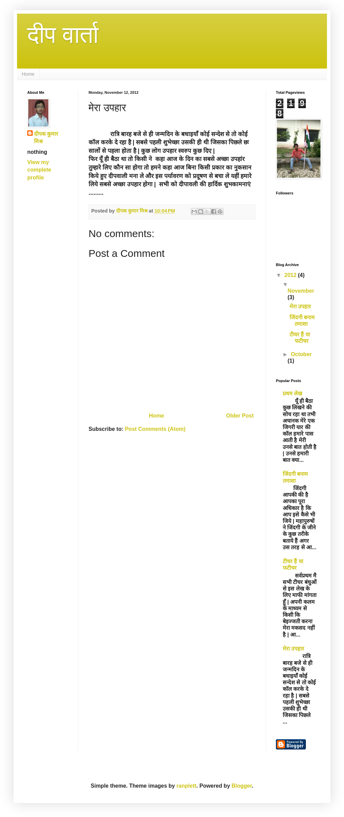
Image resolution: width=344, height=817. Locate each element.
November (300, 291)
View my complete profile (39, 169)
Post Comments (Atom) (155, 429)
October (301, 354)
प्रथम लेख (292, 393)
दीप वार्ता (62, 34)
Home (28, 74)
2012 (291, 275)
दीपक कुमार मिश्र (46, 137)
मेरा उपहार (300, 306)
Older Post (240, 416)
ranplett (186, 786)
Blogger (242, 786)
